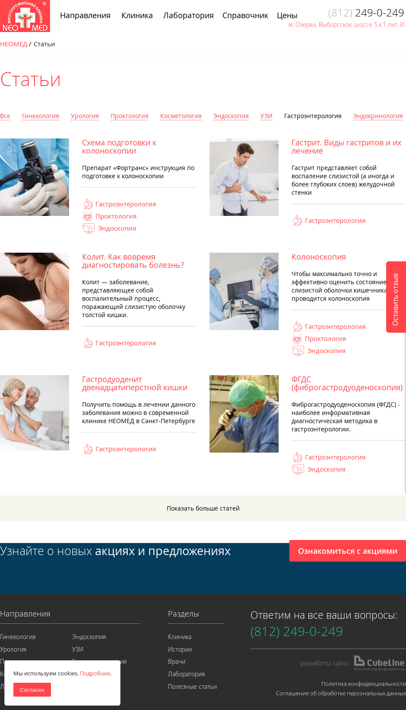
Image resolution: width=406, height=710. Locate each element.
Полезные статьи (192, 686)
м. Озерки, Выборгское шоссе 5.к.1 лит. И (346, 24)
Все (5, 116)
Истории (180, 649)
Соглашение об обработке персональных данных (341, 693)
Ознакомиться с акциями (347, 551)
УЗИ (266, 116)
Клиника (179, 637)
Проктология (130, 116)
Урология (85, 116)
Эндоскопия (231, 116)
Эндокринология (378, 116)
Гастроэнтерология (313, 116)
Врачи (176, 661)
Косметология (181, 116)
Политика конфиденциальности (363, 684)
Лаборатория (186, 674)
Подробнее (95, 673)
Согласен (32, 690)
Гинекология (40, 116)
